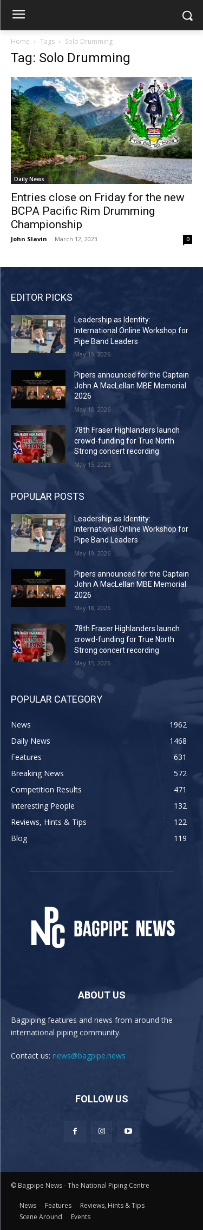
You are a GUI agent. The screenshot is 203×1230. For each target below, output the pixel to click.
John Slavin (29, 239)
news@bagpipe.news (89, 1055)
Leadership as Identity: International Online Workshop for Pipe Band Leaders (131, 330)
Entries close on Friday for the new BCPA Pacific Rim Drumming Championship (98, 211)
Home (20, 41)
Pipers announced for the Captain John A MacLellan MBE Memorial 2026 (131, 385)
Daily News (29, 179)
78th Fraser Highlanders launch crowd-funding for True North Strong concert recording (127, 440)
